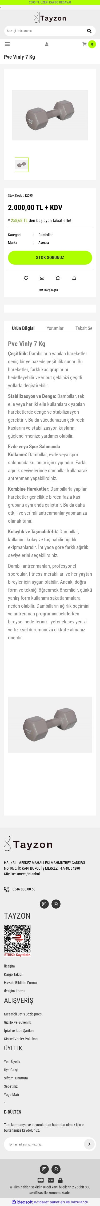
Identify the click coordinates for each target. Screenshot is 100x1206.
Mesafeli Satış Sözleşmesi (23, 1014)
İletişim (9, 966)
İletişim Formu (14, 991)
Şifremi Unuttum (16, 1078)
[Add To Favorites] (26, 278)
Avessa (43, 242)
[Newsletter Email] (50, 1144)
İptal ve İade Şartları (19, 1030)
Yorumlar (55, 328)
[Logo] (50, 17)
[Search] (50, 31)
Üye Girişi (11, 1070)
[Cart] (89, 44)
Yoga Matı (11, 1094)
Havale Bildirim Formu (20, 983)
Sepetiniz (11, 1086)
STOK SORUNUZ (50, 257)
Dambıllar (45, 235)
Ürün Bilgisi (23, 328)
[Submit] (89, 1144)
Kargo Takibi (13, 974)
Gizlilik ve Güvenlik (17, 1022)
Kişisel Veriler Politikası (21, 1039)
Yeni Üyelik (12, 1061)
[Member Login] (46, 44)
